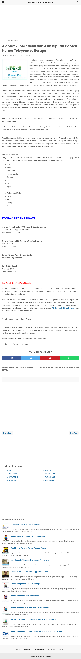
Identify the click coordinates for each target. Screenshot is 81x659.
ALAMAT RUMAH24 (40, 2)
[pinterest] (50, 358)
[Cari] (77, 3)
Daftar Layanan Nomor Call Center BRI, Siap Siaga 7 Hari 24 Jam (36, 631)
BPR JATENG (13, 477)
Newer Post (7, 433)
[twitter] (30, 358)
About (18, 649)
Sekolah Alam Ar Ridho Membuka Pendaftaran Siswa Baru (34, 619)
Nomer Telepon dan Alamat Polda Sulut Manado (30, 607)
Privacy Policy (39, 649)
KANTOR (48, 470)
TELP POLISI (49, 480)
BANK (11, 470)
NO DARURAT (50, 474)
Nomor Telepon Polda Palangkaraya (25, 595)
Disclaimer (51, 649)
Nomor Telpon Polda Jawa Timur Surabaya (28, 536)
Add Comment (25, 55)
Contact (27, 649)
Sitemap (62, 649)
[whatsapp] (69, 358)
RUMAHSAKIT (50, 477)
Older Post (73, 433)
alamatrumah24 (13, 55)
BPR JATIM (13, 480)
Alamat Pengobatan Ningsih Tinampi (25, 584)
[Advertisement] (40, 22)
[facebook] (11, 358)
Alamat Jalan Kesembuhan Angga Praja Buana (29, 572)
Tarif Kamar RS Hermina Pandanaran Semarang (30, 560)
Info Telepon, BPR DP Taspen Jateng (25, 524)
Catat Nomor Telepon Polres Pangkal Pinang (28, 548)
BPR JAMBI (13, 474)
